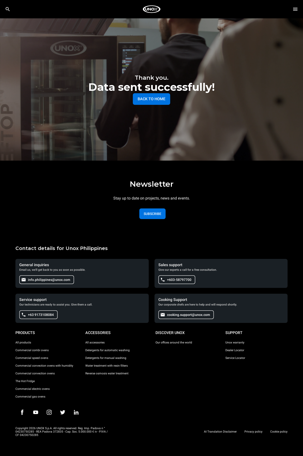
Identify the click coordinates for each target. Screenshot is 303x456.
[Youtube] (35, 412)
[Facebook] (22, 412)
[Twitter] (62, 412)
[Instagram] (49, 412)
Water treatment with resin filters (106, 365)
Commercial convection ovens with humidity (44, 365)
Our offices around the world (173, 342)
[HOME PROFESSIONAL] (151, 9)
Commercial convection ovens (35, 373)
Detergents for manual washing (105, 358)
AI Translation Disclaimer (220, 431)
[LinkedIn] (76, 412)
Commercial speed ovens (31, 358)
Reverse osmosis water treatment (106, 373)
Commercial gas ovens (30, 396)
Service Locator (235, 358)
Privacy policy (253, 431)
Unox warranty (234, 342)
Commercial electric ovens (32, 389)
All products (23, 342)
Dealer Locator (234, 350)
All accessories (95, 342)
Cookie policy (279, 431)
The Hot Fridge (25, 381)
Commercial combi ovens (32, 350)
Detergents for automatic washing (107, 350)
